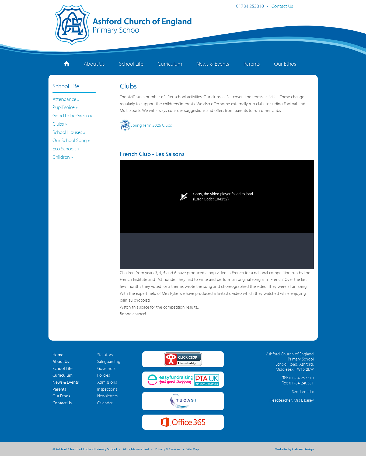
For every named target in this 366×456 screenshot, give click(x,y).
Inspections (107, 389)
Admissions (107, 382)
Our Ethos (285, 63)
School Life (131, 63)
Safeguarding (108, 361)
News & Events (212, 63)
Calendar (105, 402)
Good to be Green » (72, 115)
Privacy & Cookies (167, 449)
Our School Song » (71, 140)
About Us (94, 63)
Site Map (192, 449)
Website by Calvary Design (294, 449)
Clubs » (60, 124)
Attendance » (66, 99)
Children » (63, 157)
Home (58, 354)
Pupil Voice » (65, 107)
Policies (103, 375)
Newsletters (107, 395)
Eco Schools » (66, 148)
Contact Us (282, 6)
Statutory (105, 354)
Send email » (303, 391)
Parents (251, 63)
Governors (106, 368)
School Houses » (69, 132)
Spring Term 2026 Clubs (146, 125)
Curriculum (170, 63)
